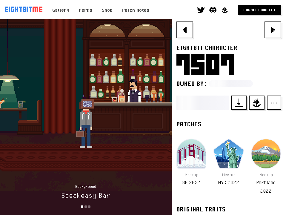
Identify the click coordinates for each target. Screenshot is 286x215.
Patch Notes (135, 10)
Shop (107, 10)
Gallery (60, 10)
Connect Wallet (259, 9)
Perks (85, 10)
